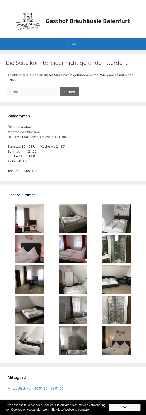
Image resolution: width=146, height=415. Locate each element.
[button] (92, 410)
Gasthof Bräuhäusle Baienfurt (88, 21)
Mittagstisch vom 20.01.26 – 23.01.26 (35, 388)
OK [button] (125, 407)
